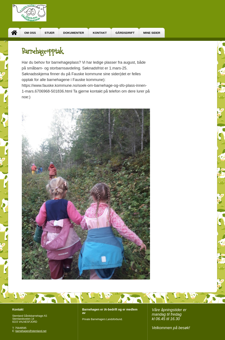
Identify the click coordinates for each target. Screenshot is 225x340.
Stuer (49, 32)
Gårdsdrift (125, 32)
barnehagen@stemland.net (30, 331)
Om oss (30, 32)
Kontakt (100, 32)
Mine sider (151, 32)
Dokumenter (73, 32)
